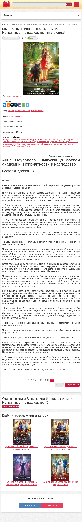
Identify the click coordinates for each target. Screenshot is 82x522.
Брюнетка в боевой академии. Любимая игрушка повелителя (26, 142)
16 (44, 380)
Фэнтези (12, 24)
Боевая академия (15, 116)
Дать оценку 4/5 (14, 38)
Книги (4, 24)
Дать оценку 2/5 (8, 38)
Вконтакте (30, 505)
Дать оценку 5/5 (17, 38)
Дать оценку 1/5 (5, 38)
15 (41, 380)
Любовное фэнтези (22, 111)
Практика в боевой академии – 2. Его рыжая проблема (37, 144)
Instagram (52, 505)
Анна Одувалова (24, 24)
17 (48, 380)
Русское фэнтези (37, 111)
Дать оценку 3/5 (11, 38)
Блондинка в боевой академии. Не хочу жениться (59, 140)
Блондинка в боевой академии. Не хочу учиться (21, 140)
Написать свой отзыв (11, 406)
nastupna (52, 380)
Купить (33, 38)
